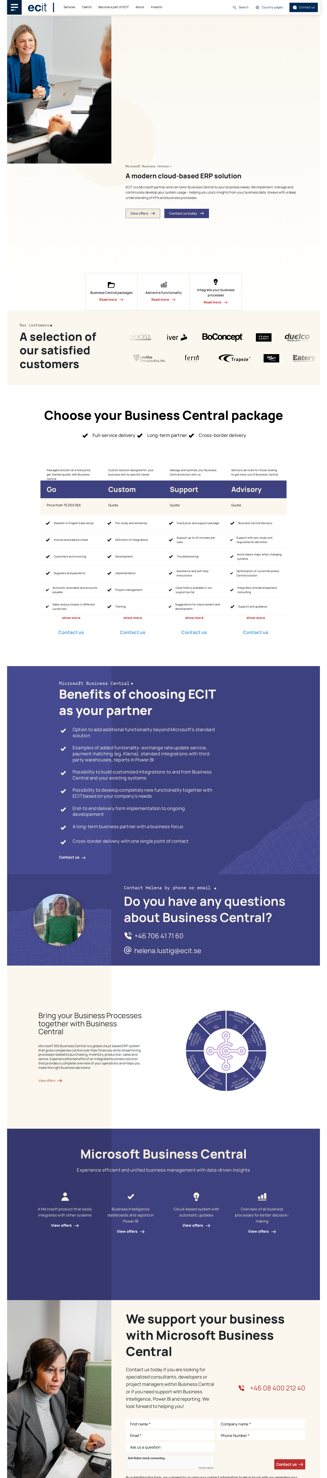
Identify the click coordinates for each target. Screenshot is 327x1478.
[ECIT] (37, 7)
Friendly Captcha (205, 1468)
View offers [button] (142, 213)
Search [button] (240, 7)
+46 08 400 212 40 (271, 1388)
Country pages (269, 7)
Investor (156, 7)
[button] (111, 291)
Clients (87, 7)
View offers (65, 1225)
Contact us (304, 7)
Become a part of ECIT (113, 7)
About (140, 7)
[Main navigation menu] (14, 7)
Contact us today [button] (186, 213)
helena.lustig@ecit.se (167, 950)
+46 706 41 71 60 (159, 936)
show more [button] (71, 617)
